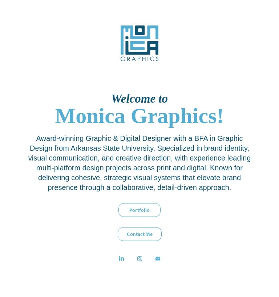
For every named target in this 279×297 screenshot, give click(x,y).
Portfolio (139, 210)
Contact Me (140, 234)
